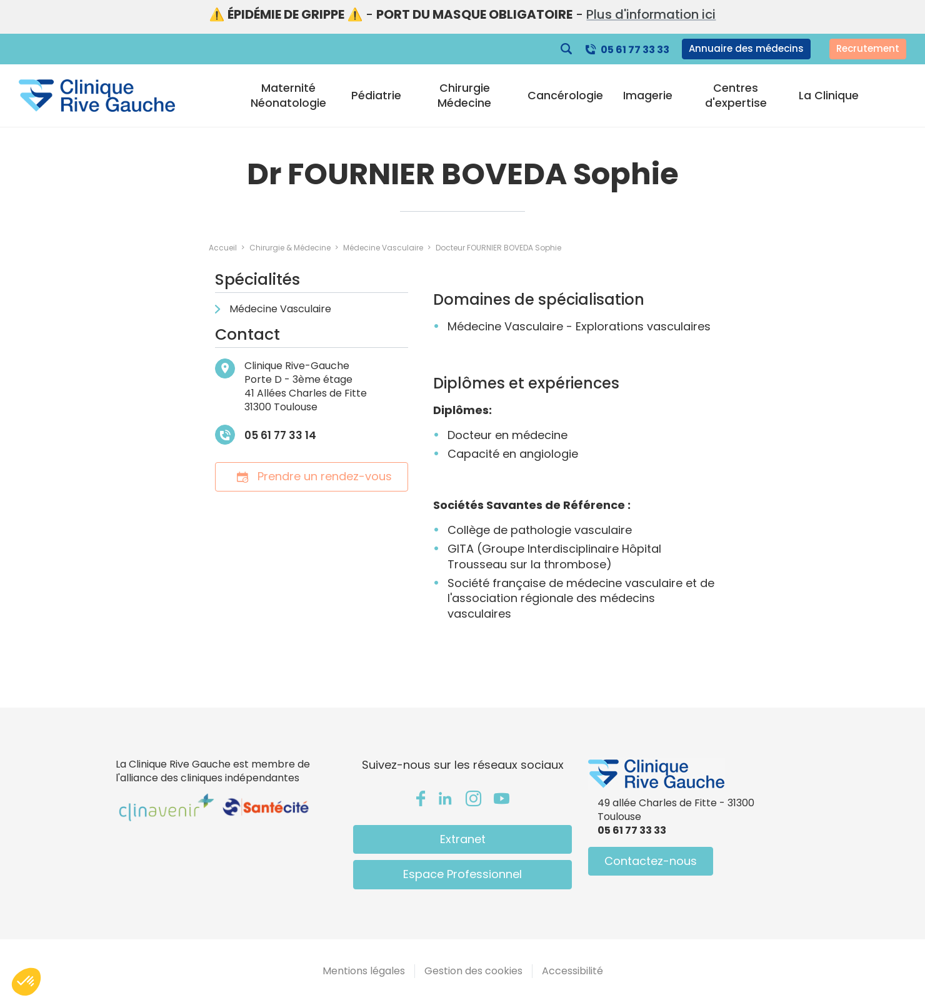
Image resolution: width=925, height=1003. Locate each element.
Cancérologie (565, 95)
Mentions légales (363, 971)
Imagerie (647, 95)
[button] (26, 982)
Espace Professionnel (462, 874)
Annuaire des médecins (746, 48)
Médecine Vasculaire (280, 309)
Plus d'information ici (651, 14)
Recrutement (867, 48)
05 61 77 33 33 (635, 49)
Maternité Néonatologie (288, 96)
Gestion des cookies (473, 971)
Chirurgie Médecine (464, 96)
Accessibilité (572, 971)
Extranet (463, 839)
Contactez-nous (650, 861)
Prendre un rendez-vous (311, 476)
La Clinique (829, 95)
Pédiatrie (376, 95)
